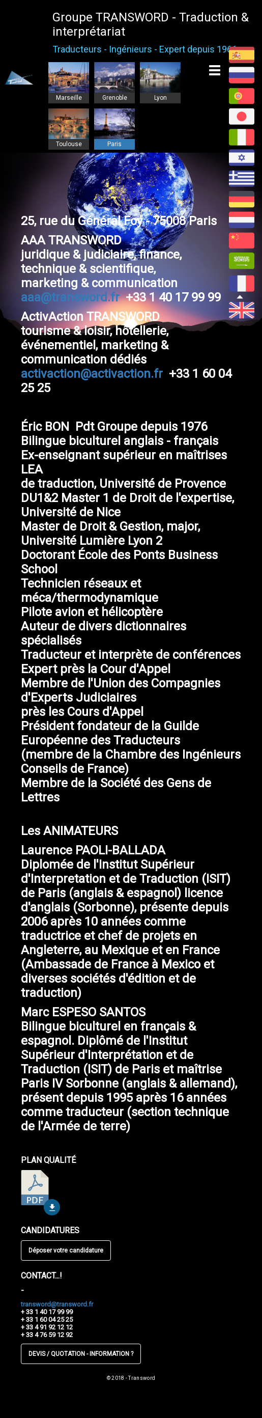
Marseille (69, 97)
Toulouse (69, 144)
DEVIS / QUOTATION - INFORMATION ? (80, 1353)
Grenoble (114, 97)
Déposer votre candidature (65, 1250)
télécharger (40, 1192)
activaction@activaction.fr (92, 374)
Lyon (160, 97)
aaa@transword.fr (70, 297)
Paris (114, 144)
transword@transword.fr (57, 1304)
